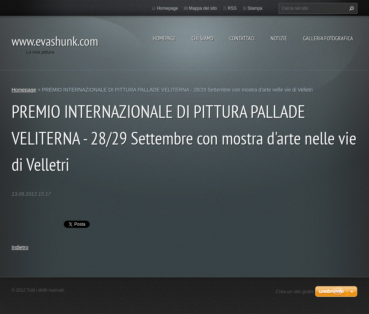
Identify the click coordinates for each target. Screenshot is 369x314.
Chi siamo (203, 38)
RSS (232, 8)
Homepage (164, 38)
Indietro (20, 247)
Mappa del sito (203, 8)
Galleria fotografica (328, 38)
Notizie (279, 38)
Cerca (350, 8)
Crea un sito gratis (295, 291)
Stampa (255, 8)
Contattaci (242, 38)
